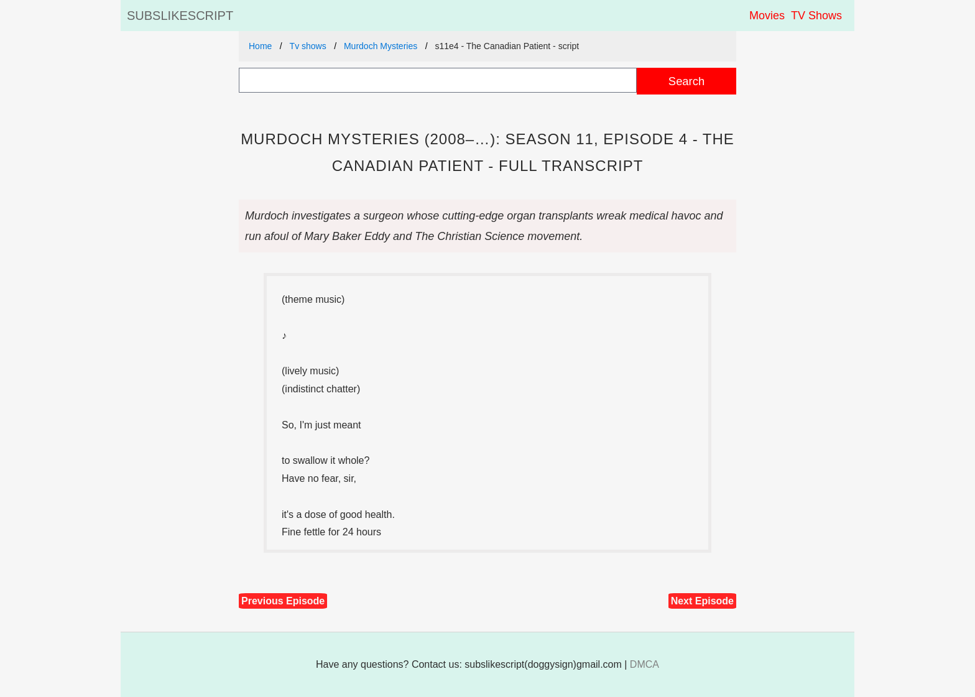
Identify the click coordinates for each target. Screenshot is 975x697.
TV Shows (816, 15)
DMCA (644, 664)
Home (260, 46)
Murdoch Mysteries (380, 46)
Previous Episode (283, 601)
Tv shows (308, 46)
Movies (767, 15)
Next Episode (702, 601)
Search (686, 81)
